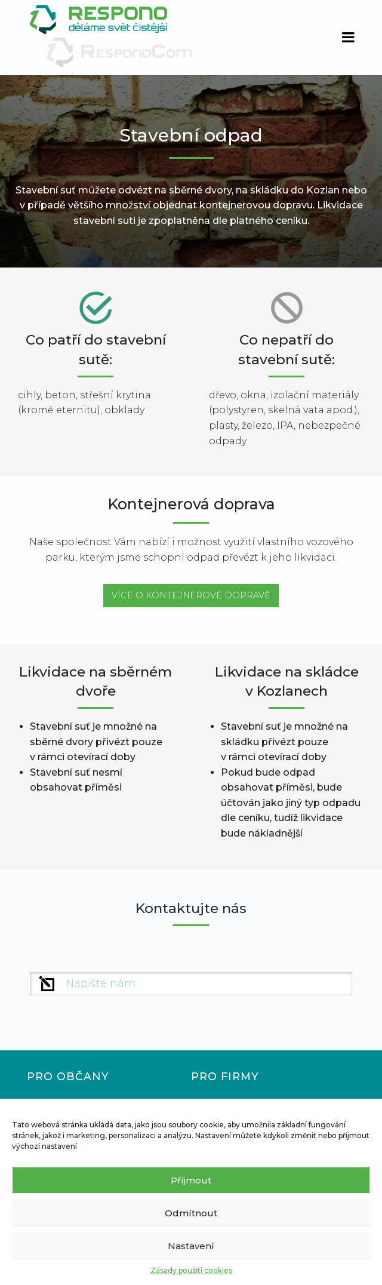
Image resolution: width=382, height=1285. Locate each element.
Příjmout (191, 1180)
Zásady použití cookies (191, 1270)
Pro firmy (225, 1076)
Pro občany (68, 1076)
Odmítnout (191, 1213)
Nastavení (191, 1246)
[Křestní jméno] (191, 983)
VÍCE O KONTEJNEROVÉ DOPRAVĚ (191, 595)
